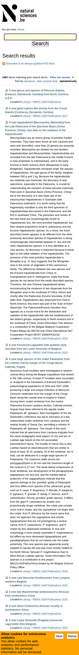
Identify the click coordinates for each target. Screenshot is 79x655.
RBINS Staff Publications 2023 (50, 352)
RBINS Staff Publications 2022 (50, 585)
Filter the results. (61, 77)
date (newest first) (47, 81)
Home (21, 29)
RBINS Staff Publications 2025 (50, 627)
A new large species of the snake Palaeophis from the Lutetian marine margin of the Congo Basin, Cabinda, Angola (37, 362)
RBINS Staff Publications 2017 (50, 115)
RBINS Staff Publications (47, 101)
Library (27, 101)
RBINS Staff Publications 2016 (50, 338)
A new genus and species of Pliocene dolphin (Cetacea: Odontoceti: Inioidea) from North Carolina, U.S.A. (37, 94)
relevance (29, 81)
